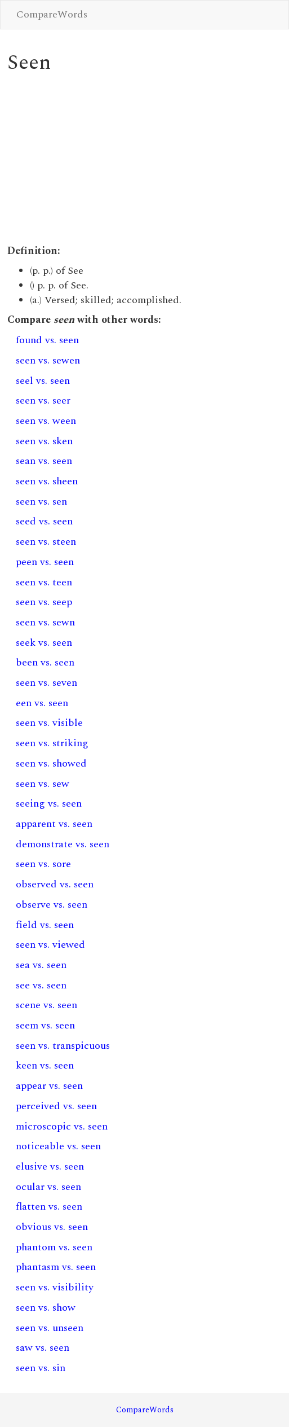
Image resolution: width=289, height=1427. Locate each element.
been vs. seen (45, 662)
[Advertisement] (144, 159)
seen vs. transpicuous (63, 1045)
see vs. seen (41, 985)
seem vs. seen (45, 1025)
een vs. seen (42, 703)
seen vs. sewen (48, 360)
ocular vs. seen (48, 1186)
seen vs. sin (40, 1368)
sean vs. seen (44, 461)
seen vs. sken (44, 441)
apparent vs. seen (54, 823)
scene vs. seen (46, 1005)
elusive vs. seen (50, 1166)
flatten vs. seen (49, 1206)
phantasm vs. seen (56, 1267)
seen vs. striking (52, 743)
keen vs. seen (45, 1065)
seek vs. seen (44, 642)
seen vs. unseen (49, 1328)
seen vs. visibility (55, 1287)
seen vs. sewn (45, 622)
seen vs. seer (43, 400)
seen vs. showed (51, 763)
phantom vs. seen (54, 1247)
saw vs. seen (42, 1347)
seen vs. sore (43, 864)
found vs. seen (47, 340)
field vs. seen (45, 925)
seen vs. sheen (47, 481)
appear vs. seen (49, 1085)
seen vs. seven (46, 682)
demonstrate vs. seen (62, 844)
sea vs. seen (41, 965)
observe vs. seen (51, 904)
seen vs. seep (44, 602)
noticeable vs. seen (58, 1146)
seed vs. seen (44, 521)
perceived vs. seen (56, 1106)
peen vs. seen (45, 562)
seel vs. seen (43, 380)
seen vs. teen (44, 582)
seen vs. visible (49, 722)
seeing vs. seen (49, 803)
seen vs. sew (42, 783)
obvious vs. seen (52, 1227)
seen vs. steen (46, 541)
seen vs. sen (41, 501)
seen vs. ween (46, 420)
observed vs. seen (55, 884)
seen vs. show (45, 1307)
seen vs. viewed (50, 944)
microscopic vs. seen (62, 1126)
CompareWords (51, 14)
